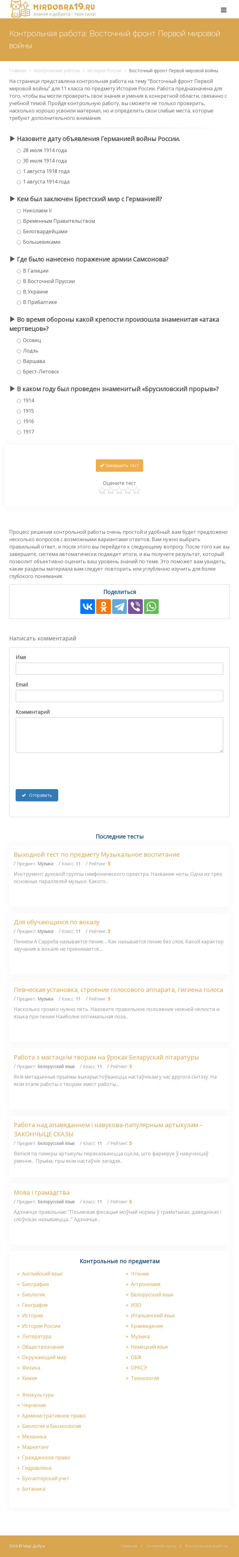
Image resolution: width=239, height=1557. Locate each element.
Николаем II (34, 210)
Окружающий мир (40, 1357)
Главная (17, 70)
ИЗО (132, 1305)
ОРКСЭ (135, 1367)
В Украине (32, 291)
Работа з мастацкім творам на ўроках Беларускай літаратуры (106, 1057)
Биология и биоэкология (48, 1426)
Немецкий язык (146, 1346)
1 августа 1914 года (43, 181)
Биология (30, 1294)
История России (104, 70)
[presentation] (62, 771)
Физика (27, 1367)
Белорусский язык (149, 1294)
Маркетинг (32, 1447)
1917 (25, 431)
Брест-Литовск (38, 371)
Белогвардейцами (42, 231)
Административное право (50, 1415)
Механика (30, 1436)
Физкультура (34, 1394)
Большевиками (38, 241)
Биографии (32, 1284)
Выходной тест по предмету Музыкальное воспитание (97, 854)
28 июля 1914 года (42, 150)
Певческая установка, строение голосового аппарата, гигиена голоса (118, 989)
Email (22, 684)
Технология (141, 1378)
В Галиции (32, 270)
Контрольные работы (57, 70)
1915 (25, 410)
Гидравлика (33, 1468)
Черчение (30, 1405)
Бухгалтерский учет (42, 1478)
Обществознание (39, 1346)
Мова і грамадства (42, 1192)
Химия (26, 1378)
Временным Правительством (56, 221)
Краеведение (143, 1326)
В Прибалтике (37, 302)
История (29, 1315)
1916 (25, 421)
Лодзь (27, 350)
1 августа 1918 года (43, 171)
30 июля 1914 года (42, 160)
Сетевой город (161, 1546)
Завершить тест (119, 465)
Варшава (31, 361)
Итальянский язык (149, 1315)
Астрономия (142, 1284)
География (31, 1305)
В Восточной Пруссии (46, 281)
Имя (21, 657)
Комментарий (33, 712)
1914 (25, 400)
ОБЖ (133, 1357)
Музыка (137, 1336)
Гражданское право (42, 1457)
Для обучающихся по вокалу (57, 922)
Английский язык (39, 1273)
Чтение (136, 1273)
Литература (33, 1336)
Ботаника (30, 1488)
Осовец (29, 340)
